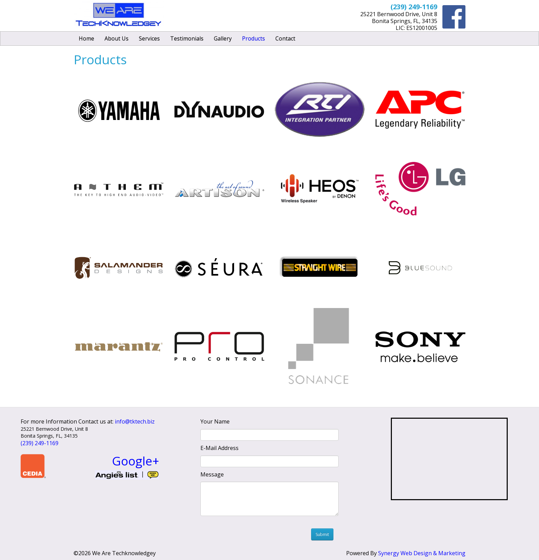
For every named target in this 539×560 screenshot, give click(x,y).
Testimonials (187, 38)
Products (253, 38)
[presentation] (258, 532)
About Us (116, 38)
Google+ (135, 461)
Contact (285, 38)
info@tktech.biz (135, 421)
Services (149, 38)
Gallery (223, 38)
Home (86, 38)
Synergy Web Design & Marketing (421, 553)
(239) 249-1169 (39, 443)
